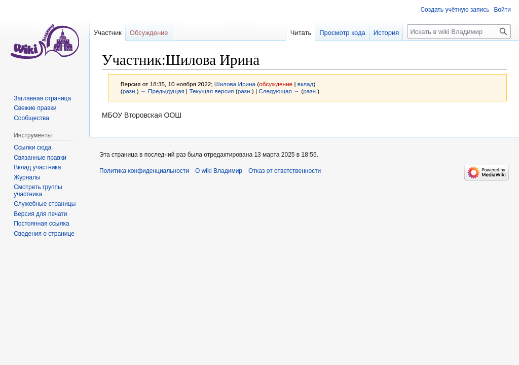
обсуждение (275, 84)
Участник (108, 32)
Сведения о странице (44, 233)
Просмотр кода (342, 32)
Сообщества (31, 118)
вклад (306, 84)
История (386, 32)
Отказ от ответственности (284, 170)
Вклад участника (37, 167)
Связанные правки (40, 157)
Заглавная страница (42, 98)
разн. (130, 91)
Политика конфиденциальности (144, 170)
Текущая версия (211, 91)
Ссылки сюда (32, 147)
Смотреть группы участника (38, 191)
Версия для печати (40, 213)
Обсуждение (149, 32)
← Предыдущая (162, 91)
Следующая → (279, 91)
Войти (502, 9)
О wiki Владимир (218, 170)
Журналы (27, 177)
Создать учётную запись (454, 9)
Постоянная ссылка (41, 223)
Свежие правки (35, 108)
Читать (300, 32)
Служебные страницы (45, 203)
